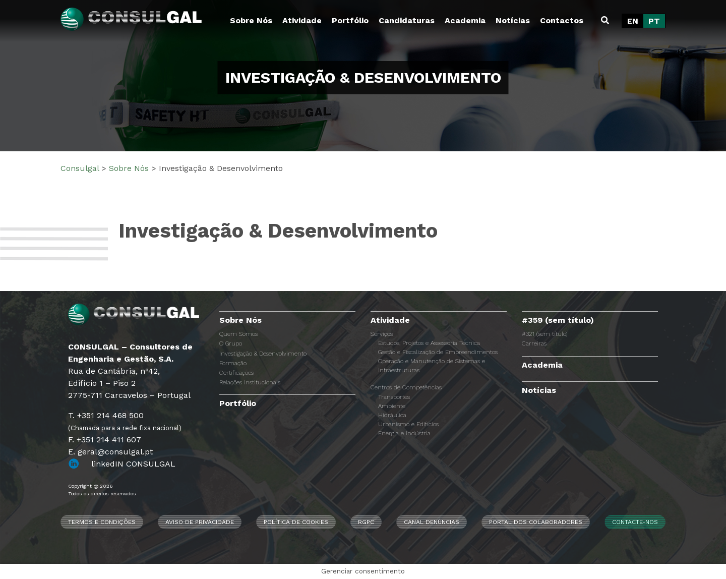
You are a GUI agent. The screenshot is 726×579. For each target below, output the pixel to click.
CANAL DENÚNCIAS (431, 522)
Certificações (236, 372)
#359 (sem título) (558, 320)
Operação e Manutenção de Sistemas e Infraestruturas (431, 366)
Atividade (302, 20)
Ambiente (391, 406)
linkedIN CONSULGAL (133, 464)
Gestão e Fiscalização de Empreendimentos (438, 352)
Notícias (513, 20)
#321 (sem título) (544, 333)
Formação (233, 363)
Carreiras (534, 343)
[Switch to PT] (654, 21)
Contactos (561, 20)
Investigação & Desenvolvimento (263, 353)
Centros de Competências (406, 387)
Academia (465, 20)
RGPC (366, 522)
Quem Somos (238, 333)
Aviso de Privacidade (199, 522)
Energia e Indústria (404, 433)
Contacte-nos (635, 522)
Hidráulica (392, 415)
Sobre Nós (251, 20)
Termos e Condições (102, 522)
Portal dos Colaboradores (535, 522)
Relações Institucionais (249, 382)
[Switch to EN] (632, 21)
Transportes (394, 396)
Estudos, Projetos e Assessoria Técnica (429, 342)
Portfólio (350, 20)
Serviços (382, 333)
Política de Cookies (296, 522)
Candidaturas (407, 20)
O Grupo (230, 343)
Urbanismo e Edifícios (408, 424)
